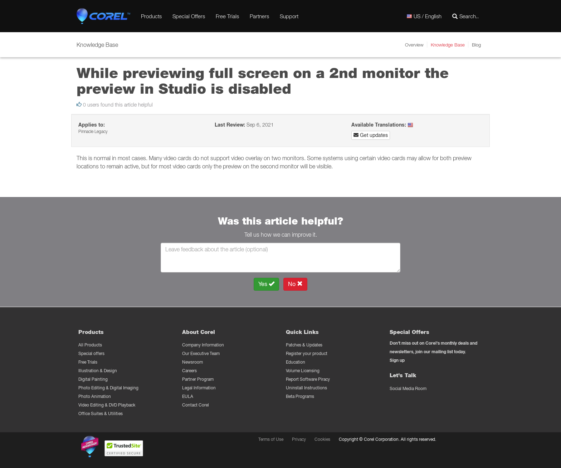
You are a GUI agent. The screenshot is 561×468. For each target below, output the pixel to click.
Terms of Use (270, 439)
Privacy (299, 439)
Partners (259, 16)
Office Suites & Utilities (100, 413)
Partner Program (198, 379)
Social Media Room (408, 388)
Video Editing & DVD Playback (106, 405)
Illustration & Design (97, 370)
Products (151, 16)
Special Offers (188, 16)
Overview (414, 45)
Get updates (370, 135)
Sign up (397, 360)
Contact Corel (195, 405)
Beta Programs (300, 396)
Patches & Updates (304, 345)
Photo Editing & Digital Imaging (108, 387)
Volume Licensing (302, 370)
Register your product (306, 353)
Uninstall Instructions (306, 387)
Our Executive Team (201, 353)
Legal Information (199, 387)
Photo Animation (94, 396)
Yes (266, 284)
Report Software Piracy (308, 379)
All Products (90, 345)
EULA (187, 396)
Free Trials (227, 16)
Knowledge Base (448, 45)
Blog (476, 45)
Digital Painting (93, 379)
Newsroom (192, 362)
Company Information (203, 345)
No (295, 284)
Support (289, 16)
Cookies (322, 439)
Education (295, 362)
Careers (189, 370)
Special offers (91, 353)
